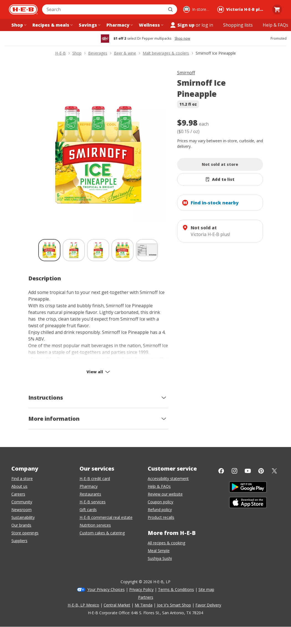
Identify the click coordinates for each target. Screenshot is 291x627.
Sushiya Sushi (160, 558)
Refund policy (160, 509)
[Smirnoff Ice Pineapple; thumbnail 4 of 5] (122, 250)
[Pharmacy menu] (119, 25)
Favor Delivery (208, 605)
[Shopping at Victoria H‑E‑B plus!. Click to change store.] (242, 9)
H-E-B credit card (95, 478)
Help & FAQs (159, 486)
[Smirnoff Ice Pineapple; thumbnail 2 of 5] (74, 250)
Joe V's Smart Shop (174, 605)
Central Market (117, 605)
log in (207, 25)
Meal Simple (159, 550)
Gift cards (88, 509)
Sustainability (23, 517)
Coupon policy (160, 501)
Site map (206, 589)
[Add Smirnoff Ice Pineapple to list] (220, 179)
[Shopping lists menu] (238, 25)
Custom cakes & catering (102, 532)
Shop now (182, 38)
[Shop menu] (18, 25)
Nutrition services (95, 525)
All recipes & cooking (166, 542)
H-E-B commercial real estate (106, 517)
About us (19, 486)
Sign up (182, 25)
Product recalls (161, 517)
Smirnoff (186, 73)
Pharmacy (89, 486)
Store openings (25, 532)
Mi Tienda (143, 605)
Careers (18, 494)
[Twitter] (274, 471)
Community (21, 501)
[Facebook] (221, 471)
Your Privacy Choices (106, 589)
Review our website (165, 494)
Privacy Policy (141, 589)
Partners (145, 597)
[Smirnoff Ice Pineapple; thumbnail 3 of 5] (98, 250)
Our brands (21, 525)
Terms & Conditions (176, 589)
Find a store (22, 478)
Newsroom (21, 509)
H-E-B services (93, 501)
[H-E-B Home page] (23, 9)
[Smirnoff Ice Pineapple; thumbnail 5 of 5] (147, 250)
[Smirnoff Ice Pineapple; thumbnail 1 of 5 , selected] (49, 250)
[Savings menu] (89, 25)
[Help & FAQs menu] (275, 25)
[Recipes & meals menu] (52, 25)
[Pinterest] (261, 471)
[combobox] (103, 9)
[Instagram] (234, 471)
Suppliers (19, 540)
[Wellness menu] (150, 25)
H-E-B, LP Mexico (83, 605)
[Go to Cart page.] (277, 9)
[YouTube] (248, 471)
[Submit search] (171, 9)
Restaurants (90, 494)
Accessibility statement (168, 478)
